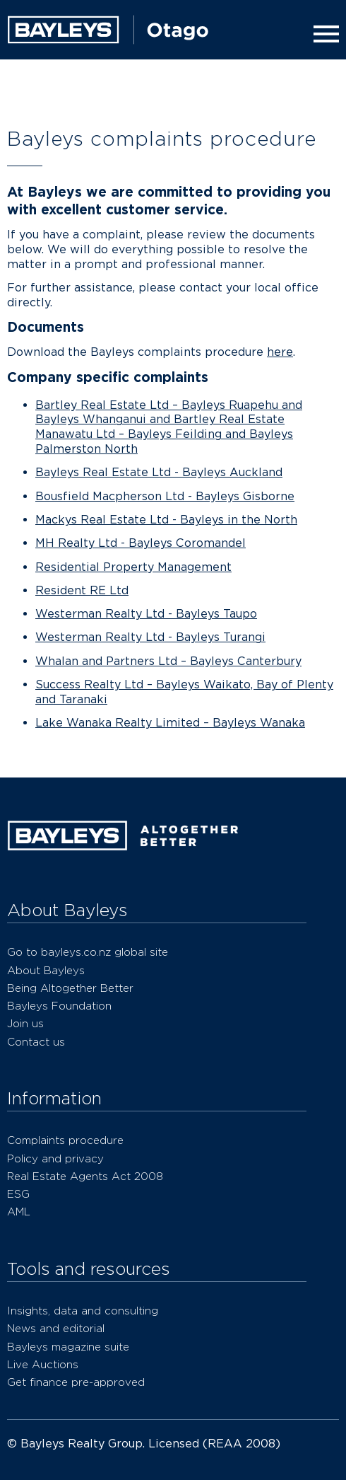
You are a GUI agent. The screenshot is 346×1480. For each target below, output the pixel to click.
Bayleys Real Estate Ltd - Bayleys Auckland (158, 472)
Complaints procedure (65, 1140)
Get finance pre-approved (76, 1382)
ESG (18, 1194)
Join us (25, 1023)
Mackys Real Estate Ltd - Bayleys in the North (166, 519)
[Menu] (323, 33)
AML (18, 1211)
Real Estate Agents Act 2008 (85, 1176)
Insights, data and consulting (82, 1310)
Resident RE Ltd (82, 590)
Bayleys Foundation (59, 1005)
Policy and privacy (55, 1158)
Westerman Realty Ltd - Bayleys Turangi (150, 637)
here (280, 352)
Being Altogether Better (70, 988)
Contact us (36, 1041)
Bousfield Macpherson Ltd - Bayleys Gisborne (164, 496)
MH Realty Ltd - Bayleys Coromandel (140, 543)
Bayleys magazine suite (68, 1346)
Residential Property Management (133, 567)
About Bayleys (46, 970)
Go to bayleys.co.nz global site (87, 952)
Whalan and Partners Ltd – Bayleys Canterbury (168, 661)
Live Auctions (42, 1364)
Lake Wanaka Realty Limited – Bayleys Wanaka (170, 722)
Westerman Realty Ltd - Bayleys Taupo (146, 613)
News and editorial (56, 1328)
